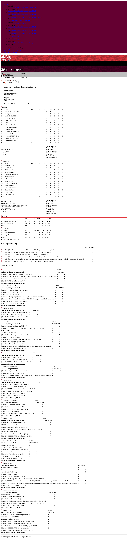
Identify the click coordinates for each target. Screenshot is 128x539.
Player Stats (24, 7)
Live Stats (11, 7)
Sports (6, 4)
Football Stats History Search (12, 51)
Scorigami (39, 17)
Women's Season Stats (25, 20)
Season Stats (17, 7)
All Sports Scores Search (11, 52)
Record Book (32, 7)
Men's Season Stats (13, 20)
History (23, 23)
